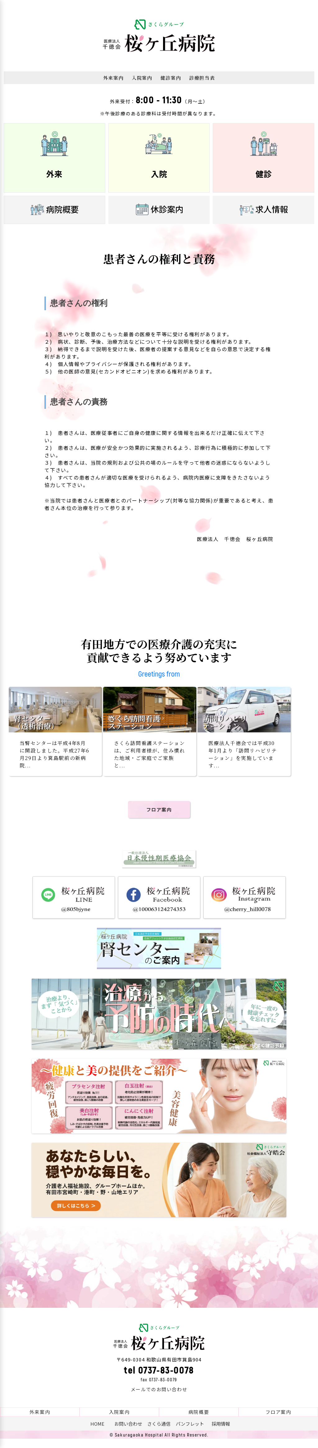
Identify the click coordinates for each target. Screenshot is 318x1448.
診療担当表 (202, 77)
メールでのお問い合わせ (159, 1398)
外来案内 (113, 77)
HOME (97, 1433)
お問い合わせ (128, 1433)
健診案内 (171, 77)
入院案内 (142, 77)
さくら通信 (158, 1433)
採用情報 (220, 1433)
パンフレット (190, 1433)
